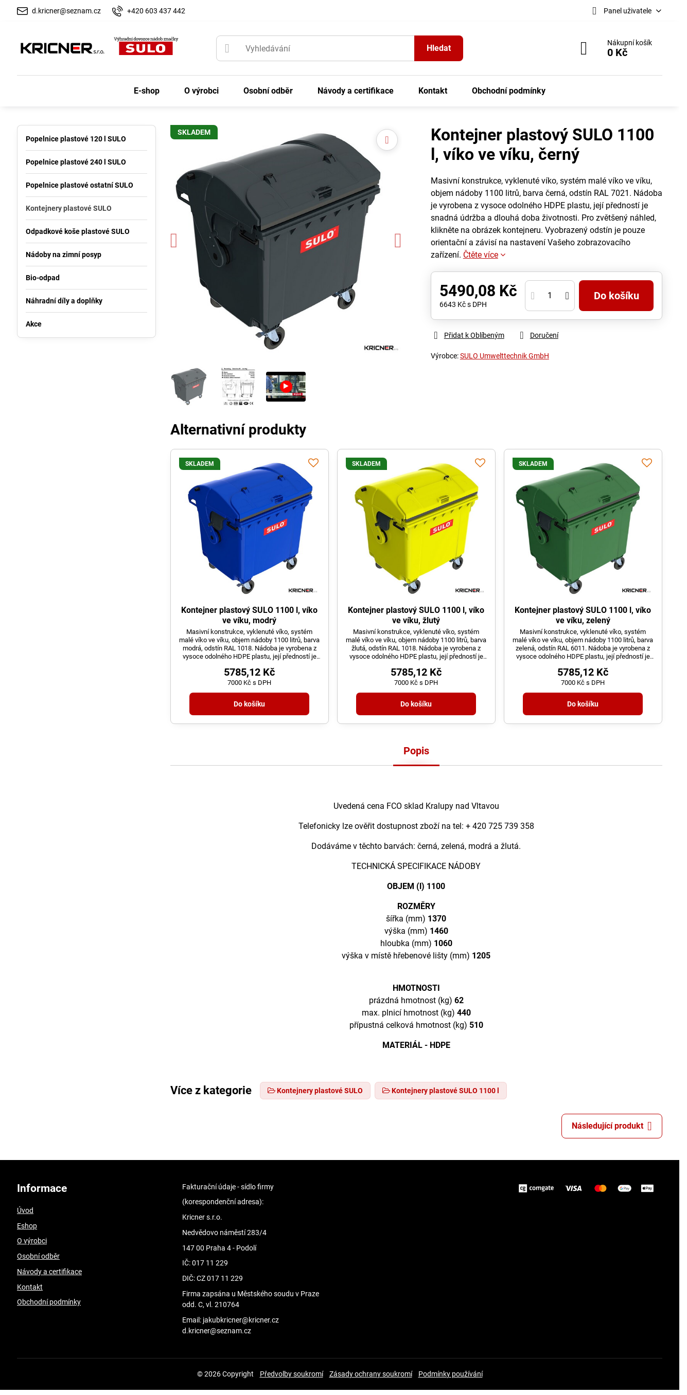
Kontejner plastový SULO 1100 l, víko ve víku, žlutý (416, 615)
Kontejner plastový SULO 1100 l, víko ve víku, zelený (583, 615)
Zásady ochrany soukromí (370, 1374)
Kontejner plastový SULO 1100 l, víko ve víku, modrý (249, 615)
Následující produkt (612, 1126)
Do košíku (616, 295)
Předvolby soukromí (291, 1374)
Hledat (439, 48)
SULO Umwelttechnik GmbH (504, 356)
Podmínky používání (450, 1374)
